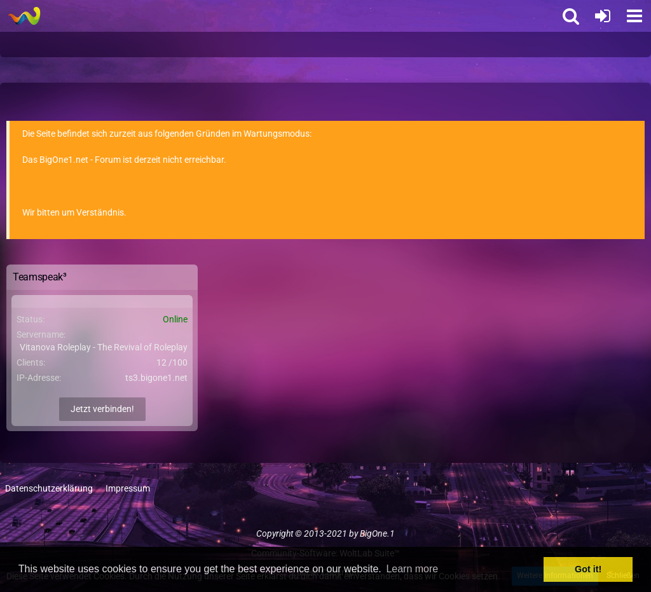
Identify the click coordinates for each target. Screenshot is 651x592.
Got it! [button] (588, 569)
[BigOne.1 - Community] (24, 16)
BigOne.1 (377, 533)
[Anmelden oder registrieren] (602, 16)
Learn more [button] (412, 568)
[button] (634, 16)
